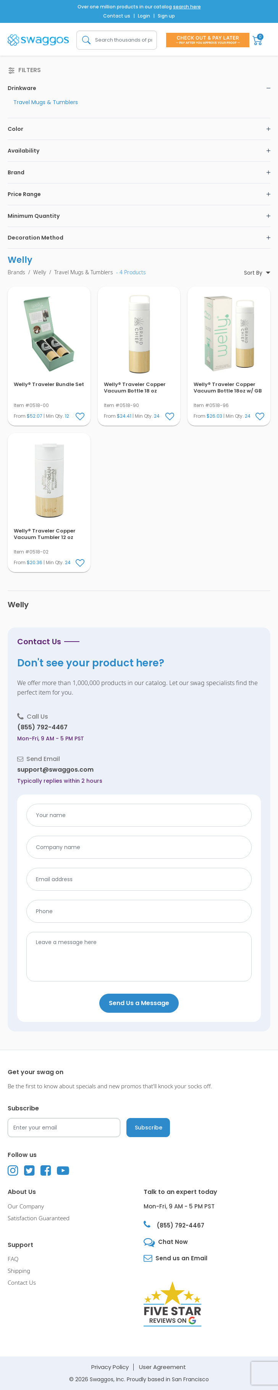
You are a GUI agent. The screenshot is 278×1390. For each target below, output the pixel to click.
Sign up (166, 16)
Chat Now (173, 1242)
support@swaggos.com (55, 769)
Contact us (116, 16)
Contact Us (22, 1283)
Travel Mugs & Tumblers (45, 102)
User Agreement (162, 1367)
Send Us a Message (139, 1003)
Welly (39, 273)
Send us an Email (181, 1258)
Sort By (254, 273)
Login (144, 16)
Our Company (26, 1206)
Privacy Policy (110, 1367)
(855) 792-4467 (42, 727)
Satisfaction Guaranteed (39, 1218)
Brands (16, 273)
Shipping (19, 1271)
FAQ (13, 1259)
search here (187, 6)
